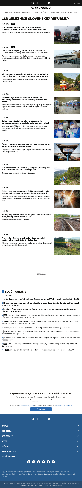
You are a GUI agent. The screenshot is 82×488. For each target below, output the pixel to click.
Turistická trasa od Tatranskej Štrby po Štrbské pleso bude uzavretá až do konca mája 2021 (26, 169)
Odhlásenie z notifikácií (56, 486)
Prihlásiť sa (41, 409)
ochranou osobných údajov (64, 405)
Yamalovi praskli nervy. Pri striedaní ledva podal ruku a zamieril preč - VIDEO (39, 350)
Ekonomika (27, 12)
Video (63, 12)
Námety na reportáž (38, 483)
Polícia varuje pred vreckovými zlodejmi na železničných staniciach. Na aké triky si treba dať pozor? (24, 100)
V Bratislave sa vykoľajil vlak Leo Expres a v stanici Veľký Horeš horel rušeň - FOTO (42, 299)
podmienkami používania (26, 405)
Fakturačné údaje (53, 483)
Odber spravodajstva (26, 483)
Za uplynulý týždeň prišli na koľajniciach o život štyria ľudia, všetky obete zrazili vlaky (26, 216)
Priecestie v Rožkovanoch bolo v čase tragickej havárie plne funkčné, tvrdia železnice (23, 239)
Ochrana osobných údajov (26, 486)
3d (9, 295)
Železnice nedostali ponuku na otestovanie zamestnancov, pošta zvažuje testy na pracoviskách (25, 122)
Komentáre (54, 12)
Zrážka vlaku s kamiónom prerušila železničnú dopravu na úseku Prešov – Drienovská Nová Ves (24, 28)
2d (6, 295)
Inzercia (5, 483)
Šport (36, 12)
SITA (8, 12)
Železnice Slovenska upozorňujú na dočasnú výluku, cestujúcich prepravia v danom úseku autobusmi (26, 192)
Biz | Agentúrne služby (14, 483)
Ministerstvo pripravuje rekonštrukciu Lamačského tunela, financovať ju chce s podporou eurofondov (25, 75)
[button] (78, 3)
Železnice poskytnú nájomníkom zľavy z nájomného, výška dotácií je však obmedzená (26, 145)
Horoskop (72, 12)
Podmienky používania (73, 483)
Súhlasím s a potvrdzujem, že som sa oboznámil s (41, 405)
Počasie (44, 12)
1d (2, 295)
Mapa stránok (63, 483)
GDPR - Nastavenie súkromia (41, 486)
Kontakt (46, 483)
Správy (17, 12)
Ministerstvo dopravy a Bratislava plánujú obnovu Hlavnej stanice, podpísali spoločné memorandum (25, 52)
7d (12, 295)
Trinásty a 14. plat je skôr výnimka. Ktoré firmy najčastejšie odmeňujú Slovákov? (37, 328)
